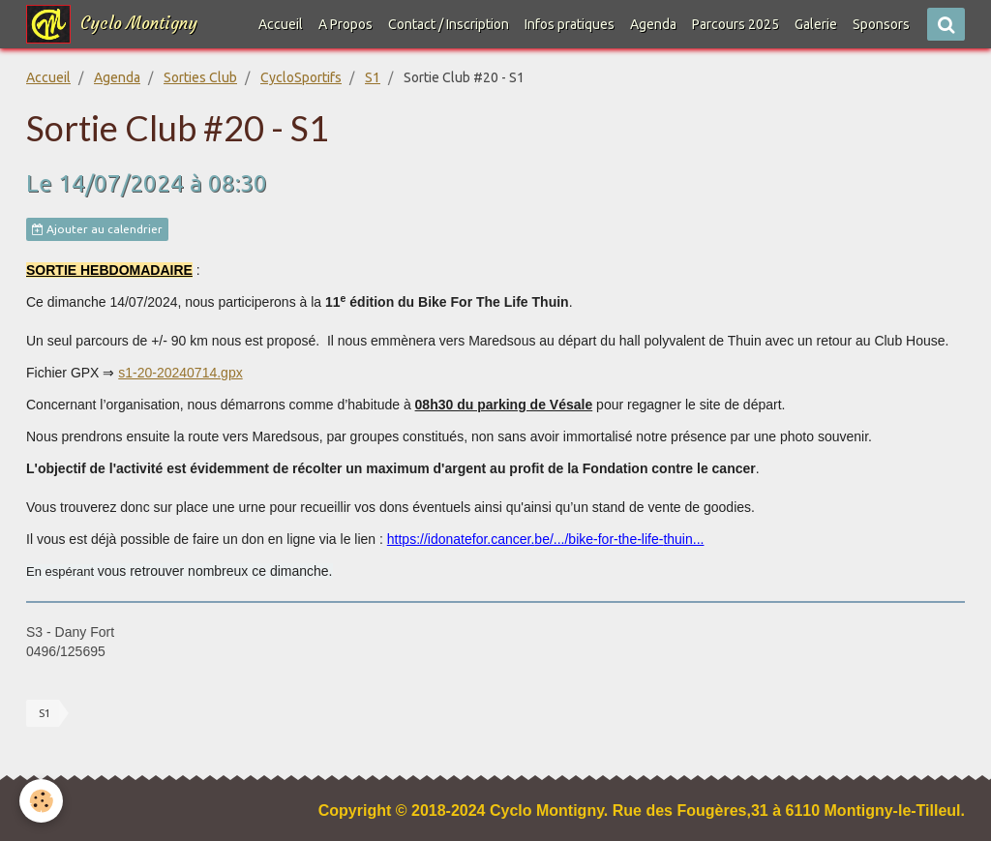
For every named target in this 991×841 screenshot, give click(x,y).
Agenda (653, 24)
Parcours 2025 (735, 24)
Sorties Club (200, 77)
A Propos (345, 24)
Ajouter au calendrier (97, 229)
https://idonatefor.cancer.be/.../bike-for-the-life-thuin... (546, 539)
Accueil (280, 24)
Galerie (816, 24)
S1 (372, 77)
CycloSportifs (301, 77)
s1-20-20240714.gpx (180, 372)
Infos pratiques (570, 24)
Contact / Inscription (448, 24)
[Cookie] (41, 801)
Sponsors (881, 24)
